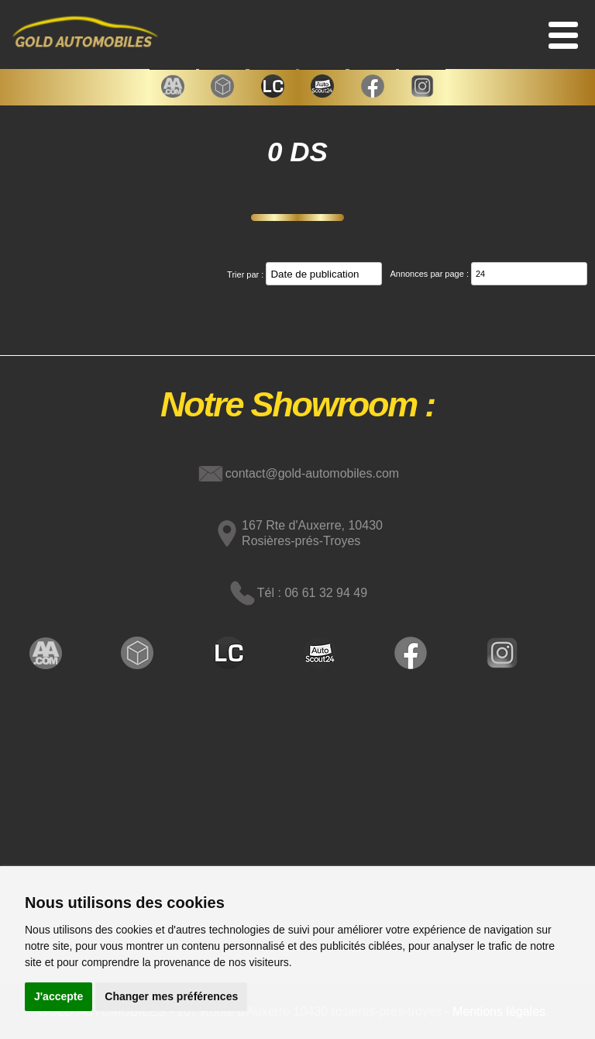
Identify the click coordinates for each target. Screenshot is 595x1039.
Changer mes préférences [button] (171, 996)
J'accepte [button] (58, 996)
